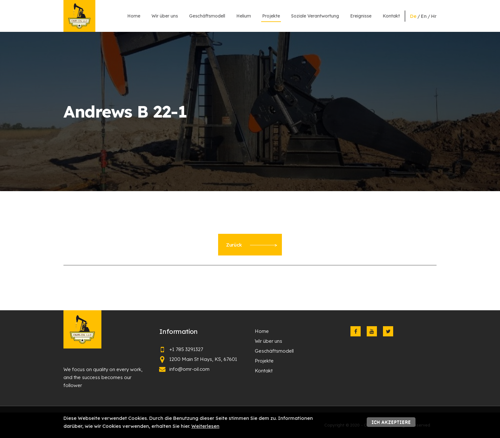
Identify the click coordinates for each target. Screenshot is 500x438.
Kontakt (391, 16)
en (424, 16)
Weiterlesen (205, 426)
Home (133, 16)
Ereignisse (360, 16)
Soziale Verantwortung (315, 16)
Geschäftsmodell (207, 16)
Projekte (271, 16)
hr (434, 16)
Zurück (251, 245)
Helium (243, 16)
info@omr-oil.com (189, 369)
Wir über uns (164, 16)
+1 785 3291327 (186, 349)
